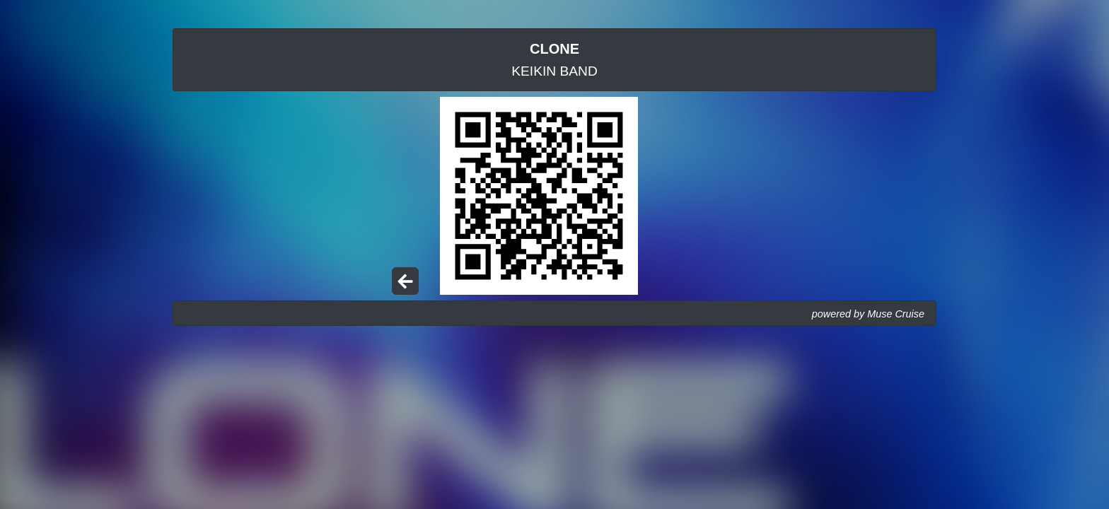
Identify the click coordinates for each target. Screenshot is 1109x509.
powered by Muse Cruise (868, 314)
